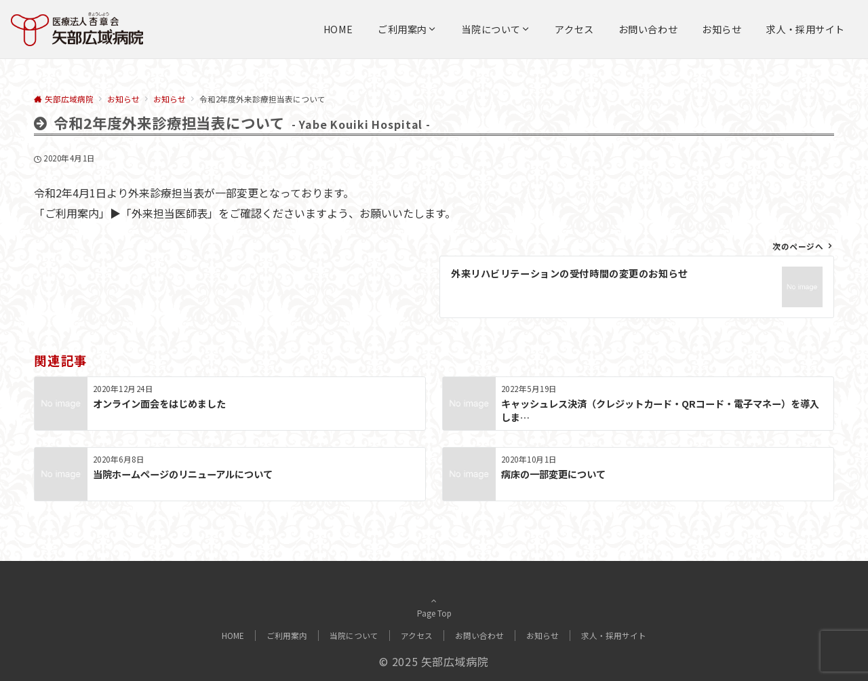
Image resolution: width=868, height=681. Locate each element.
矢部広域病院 (455, 661)
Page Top (434, 607)
